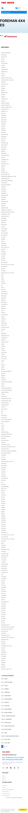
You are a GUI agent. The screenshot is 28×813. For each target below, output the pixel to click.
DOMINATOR (4, 338)
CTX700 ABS (4, 532)
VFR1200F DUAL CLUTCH (7, 461)
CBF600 (3, 141)
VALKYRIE (3, 243)
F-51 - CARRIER (5, 689)
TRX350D (3, 442)
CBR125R (3, 187)
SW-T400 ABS (4, 233)
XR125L (3, 168)
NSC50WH (3, 298)
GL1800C (3, 662)
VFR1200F (3, 459)
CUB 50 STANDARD (5, 53)
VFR (2, 482)
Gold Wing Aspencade (6, 669)
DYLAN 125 (3, 356)
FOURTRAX (3, 633)
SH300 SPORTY (5, 405)
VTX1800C (3, 579)
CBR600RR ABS (5, 216)
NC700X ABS (4, 266)
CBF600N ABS (4, 134)
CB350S (3, 86)
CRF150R (3, 597)
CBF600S (3, 138)
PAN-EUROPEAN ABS (6, 419)
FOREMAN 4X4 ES (5, 635)
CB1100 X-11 (4, 57)
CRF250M (3, 520)
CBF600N (3, 132)
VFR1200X (3, 463)
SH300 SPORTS (5, 392)
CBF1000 (3, 113)
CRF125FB (3, 591)
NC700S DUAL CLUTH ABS (7, 264)
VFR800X (3, 545)
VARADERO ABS (5, 155)
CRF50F (3, 600)
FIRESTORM (4, 568)
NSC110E (3, 289)
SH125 (2, 367)
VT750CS (3, 562)
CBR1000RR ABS (5, 178)
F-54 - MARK (4, 679)
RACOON (3, 340)
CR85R (2, 514)
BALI (2, 411)
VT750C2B (3, 558)
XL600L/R (3, 379)
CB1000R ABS (4, 69)
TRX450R (3, 644)
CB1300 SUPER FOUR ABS (7, 80)
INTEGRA (3, 258)
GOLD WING (4, 245)
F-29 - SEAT (4, 732)
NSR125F (3, 306)
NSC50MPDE (4, 304)
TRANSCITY (4, 333)
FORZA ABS (4, 323)
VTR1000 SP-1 (4, 570)
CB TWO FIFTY (4, 84)
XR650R (3, 377)
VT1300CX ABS (4, 553)
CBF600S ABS (4, 143)
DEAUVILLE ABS (5, 327)
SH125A (3, 620)
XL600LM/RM (4, 478)
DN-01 (2, 287)
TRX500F (3, 658)
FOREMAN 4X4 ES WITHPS (7, 637)
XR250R (3, 170)
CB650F (3, 650)
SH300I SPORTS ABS (6, 398)
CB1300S (3, 82)
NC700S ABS (4, 262)
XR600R (3, 375)
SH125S (3, 623)
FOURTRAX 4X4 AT (5, 444)
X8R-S (2, 426)
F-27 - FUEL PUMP (5, 739)
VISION (2, 354)
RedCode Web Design (17, 797)
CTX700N (3, 541)
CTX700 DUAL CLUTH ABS (7, 535)
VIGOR (2, 241)
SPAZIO (3, 497)
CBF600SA (3, 147)
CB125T (3, 73)
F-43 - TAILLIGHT (5, 705)
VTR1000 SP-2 (4, 572)
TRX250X (3, 438)
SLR (2, 413)
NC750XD (3, 614)
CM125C (3, 491)
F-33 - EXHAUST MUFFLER (7, 726)
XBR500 (3, 151)
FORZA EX (3, 319)
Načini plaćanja (5, 791)
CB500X (3, 101)
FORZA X (3, 321)
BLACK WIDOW (4, 564)
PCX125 (3, 581)
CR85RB (3, 516)
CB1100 (3, 660)
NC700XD (3, 270)
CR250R (3, 501)
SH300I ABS (4, 396)
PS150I (2, 348)
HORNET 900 (4, 111)
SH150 (2, 384)
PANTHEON (4, 224)
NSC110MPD (4, 291)
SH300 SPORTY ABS (6, 400)
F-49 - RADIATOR (5, 692)
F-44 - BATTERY (5, 702)
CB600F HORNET (5, 103)
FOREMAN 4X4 (4, 639)
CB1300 (3, 76)
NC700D (3, 256)
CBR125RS (3, 189)
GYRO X (3, 281)
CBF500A (3, 130)
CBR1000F (3, 149)
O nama (3, 787)
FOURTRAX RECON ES (6, 434)
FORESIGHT (4, 231)
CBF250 (3, 126)
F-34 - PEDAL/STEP (6, 722)
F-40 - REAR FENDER (6, 709)
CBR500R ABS (4, 201)
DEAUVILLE (4, 325)
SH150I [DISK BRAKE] (6, 388)
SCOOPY (3, 365)
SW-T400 (3, 237)
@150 (2, 277)
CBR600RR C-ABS (5, 214)
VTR (2, 574)
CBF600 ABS (4, 145)
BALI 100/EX (4, 409)
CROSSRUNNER (5, 486)
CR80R (2, 505)
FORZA (2, 317)
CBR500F (3, 199)
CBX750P (3, 222)
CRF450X (3, 528)
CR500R (3, 503)
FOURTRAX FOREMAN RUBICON (8, 451)
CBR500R (3, 203)
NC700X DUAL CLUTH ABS (7, 273)
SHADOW (3, 547)
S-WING (3, 226)
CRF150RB (3, 595)
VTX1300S (3, 576)
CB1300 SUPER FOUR (6, 78)
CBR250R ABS (4, 195)
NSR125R (3, 308)
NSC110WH (3, 296)
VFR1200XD (4, 465)
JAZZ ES (3, 312)
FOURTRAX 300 (5, 440)
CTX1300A (3, 656)
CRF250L (3, 518)
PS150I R (3, 350)
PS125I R (3, 346)
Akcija (3, 775)
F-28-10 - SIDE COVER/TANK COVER (10, 736)
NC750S (3, 610)
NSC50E (3, 300)
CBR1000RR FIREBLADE (7, 180)
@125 (2, 275)
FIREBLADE (4, 220)
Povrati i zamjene (6, 795)
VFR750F (3, 470)
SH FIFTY (3, 407)
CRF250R (3, 522)
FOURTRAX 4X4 (5, 449)
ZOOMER (3, 283)
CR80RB (3, 509)
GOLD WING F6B (5, 247)
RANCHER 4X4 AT (5, 625)
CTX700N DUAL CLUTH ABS (7, 539)
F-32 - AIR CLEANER (6, 729)
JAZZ (2, 310)
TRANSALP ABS (5, 164)
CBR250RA (3, 587)
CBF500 (3, 128)
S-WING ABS (4, 229)
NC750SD (3, 608)
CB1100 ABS (4, 71)
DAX (2, 423)
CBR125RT (3, 191)
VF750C (3, 457)
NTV (2, 331)
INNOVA (3, 61)
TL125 (2, 430)
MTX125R (3, 252)
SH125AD (3, 618)
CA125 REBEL (4, 63)
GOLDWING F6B (5, 602)
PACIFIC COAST (5, 342)
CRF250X (3, 524)
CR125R (3, 499)
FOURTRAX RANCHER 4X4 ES (8, 447)
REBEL (2, 493)
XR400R (3, 373)
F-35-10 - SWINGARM (6, 719)
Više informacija (6, 811)
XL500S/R (3, 476)
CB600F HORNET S (5, 105)
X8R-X (2, 428)
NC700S (3, 260)
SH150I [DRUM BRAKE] (6, 390)
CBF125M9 (3, 122)
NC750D (3, 641)
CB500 (2, 90)
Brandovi (4, 780)
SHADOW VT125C (5, 549)
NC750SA (3, 606)
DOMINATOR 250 (5, 335)
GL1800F (3, 667)
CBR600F (3, 206)
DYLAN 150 (3, 358)
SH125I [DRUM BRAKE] (6, 382)
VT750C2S (3, 560)
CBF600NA (3, 136)
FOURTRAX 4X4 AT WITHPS (7, 627)
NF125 (2, 59)
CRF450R (3, 526)
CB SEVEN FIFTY (5, 109)
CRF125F (3, 593)
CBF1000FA (4, 120)
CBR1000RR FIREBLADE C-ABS (8, 176)
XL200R (3, 474)
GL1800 (3, 664)
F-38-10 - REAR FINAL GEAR (8, 716)
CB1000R (3, 67)
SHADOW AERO (4, 555)
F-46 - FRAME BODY (6, 695)
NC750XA (3, 612)
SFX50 (2, 361)
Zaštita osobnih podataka (7, 789)
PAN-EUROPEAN (5, 421)
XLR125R (3, 166)
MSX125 (3, 250)
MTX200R (3, 254)
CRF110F (3, 589)
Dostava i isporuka (6, 793)
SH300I (3, 394)
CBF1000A (3, 115)
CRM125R (3, 530)
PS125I (2, 344)
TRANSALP (3, 161)
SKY (2, 363)
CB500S (3, 97)
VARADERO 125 (5, 159)
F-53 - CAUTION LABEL (6, 682)
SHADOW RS (4, 566)
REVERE (3, 329)
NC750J (3, 648)
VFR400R (3, 467)
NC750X (3, 616)
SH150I (3, 386)
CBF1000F (3, 117)
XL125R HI (3, 472)
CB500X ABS (4, 99)
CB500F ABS (4, 92)
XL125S (3, 157)
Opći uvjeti (4, 785)
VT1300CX (3, 551)
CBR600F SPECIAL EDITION (7, 212)
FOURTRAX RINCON (6, 453)
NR (2, 285)
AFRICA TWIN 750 (5, 174)
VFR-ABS (3, 484)
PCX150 (3, 583)
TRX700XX (3, 455)
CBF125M (3, 124)
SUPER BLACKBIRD (5, 185)
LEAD (2, 279)
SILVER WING (4, 235)
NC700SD (3, 604)
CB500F (3, 94)
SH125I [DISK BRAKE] (6, 371)
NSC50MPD (4, 302)
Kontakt (4, 777)
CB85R (2, 511)
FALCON (3, 585)
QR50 (2, 543)
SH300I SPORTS (5, 403)
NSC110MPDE (4, 294)
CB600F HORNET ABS (6, 107)
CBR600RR (3, 218)
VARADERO (4, 153)
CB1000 (3, 65)
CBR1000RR (4, 182)
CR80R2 (3, 507)
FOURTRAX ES (4, 631)
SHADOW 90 (4, 417)
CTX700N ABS (4, 537)
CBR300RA (4, 652)
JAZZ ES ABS (4, 314)
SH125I (2, 369)
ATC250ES (3, 55)
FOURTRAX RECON (5, 436)
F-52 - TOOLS (4, 685)
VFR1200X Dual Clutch (6, 646)
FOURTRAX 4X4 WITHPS (7, 629)
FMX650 (3, 239)
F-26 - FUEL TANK (5, 743)
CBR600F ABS (4, 208)
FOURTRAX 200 (5, 432)
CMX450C (3, 495)
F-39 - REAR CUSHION (6, 712)
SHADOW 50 (4, 415)
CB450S (3, 88)
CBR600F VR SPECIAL (6, 210)
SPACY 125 (3, 488)
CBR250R (3, 197)
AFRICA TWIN (4, 172)
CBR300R (3, 654)
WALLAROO (4, 352)
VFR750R (3, 480)
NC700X (3, 268)
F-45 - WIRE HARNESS (6, 699)
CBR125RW (3, 193)
